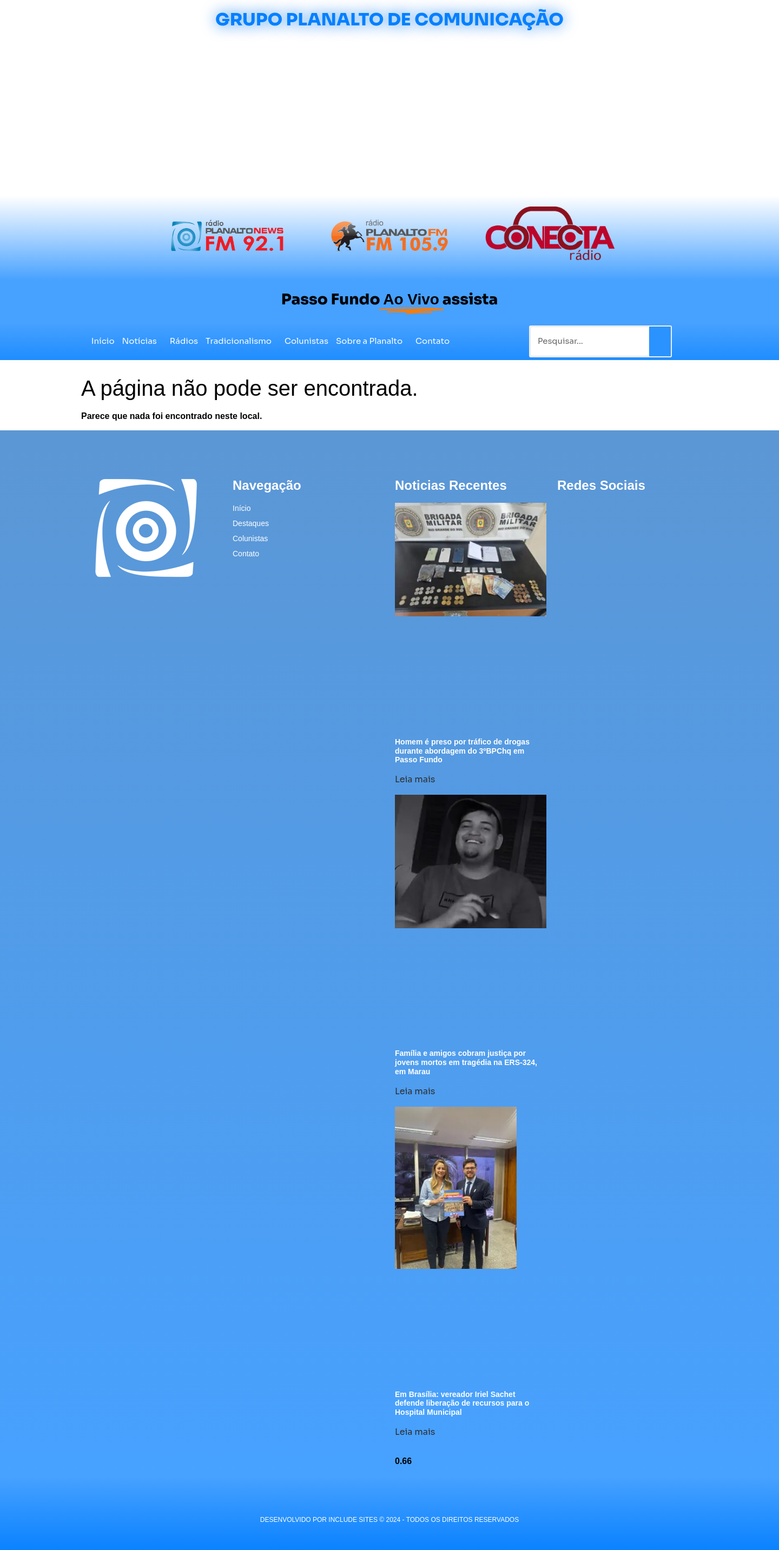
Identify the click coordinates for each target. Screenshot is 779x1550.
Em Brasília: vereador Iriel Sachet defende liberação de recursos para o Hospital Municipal (462, 1403)
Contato (432, 341)
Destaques (251, 523)
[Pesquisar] (660, 341)
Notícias (142, 341)
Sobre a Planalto (372, 341)
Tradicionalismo (241, 341)
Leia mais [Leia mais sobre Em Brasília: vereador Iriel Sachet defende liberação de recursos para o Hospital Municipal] (415, 1432)
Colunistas (306, 341)
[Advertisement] (389, 114)
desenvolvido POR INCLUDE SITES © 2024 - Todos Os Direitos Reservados (389, 1520)
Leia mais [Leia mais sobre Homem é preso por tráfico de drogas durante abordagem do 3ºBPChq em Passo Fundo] (415, 779)
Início (103, 341)
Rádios (184, 341)
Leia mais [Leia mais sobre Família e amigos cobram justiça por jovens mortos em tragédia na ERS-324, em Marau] (415, 1091)
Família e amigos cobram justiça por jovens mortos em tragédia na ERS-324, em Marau (466, 1062)
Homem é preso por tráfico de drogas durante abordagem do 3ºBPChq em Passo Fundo (462, 750)
